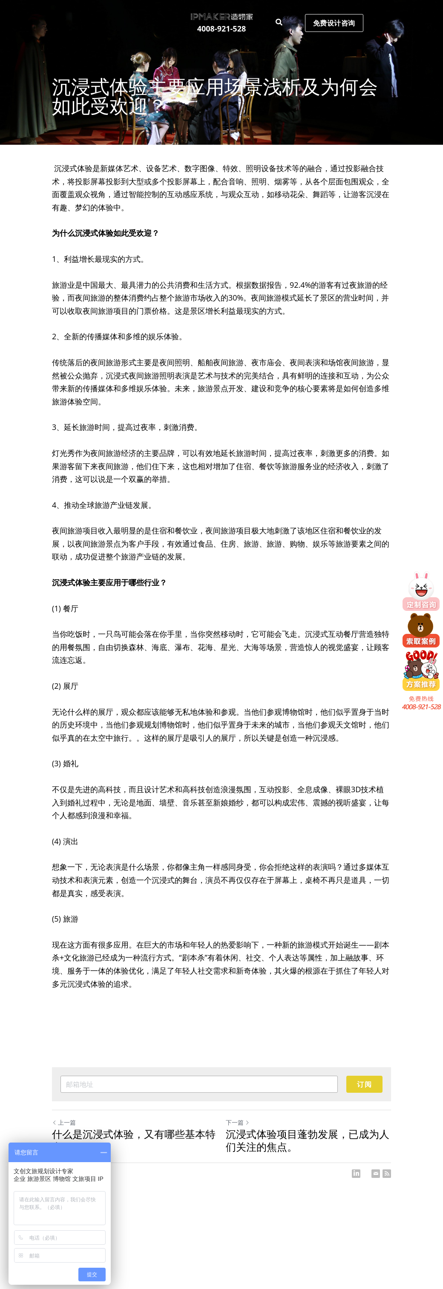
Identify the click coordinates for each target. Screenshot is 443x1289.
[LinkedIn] (356, 1173)
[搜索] (279, 22)
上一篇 (64, 1122)
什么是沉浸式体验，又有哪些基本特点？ (134, 1140)
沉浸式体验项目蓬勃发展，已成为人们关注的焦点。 (307, 1140)
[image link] (221, 16)
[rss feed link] (387, 1173)
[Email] (375, 1173)
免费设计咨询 (334, 23)
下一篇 (238, 1122)
